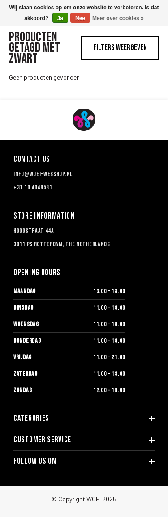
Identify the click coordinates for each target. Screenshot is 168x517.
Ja (60, 18)
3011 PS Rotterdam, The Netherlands (61, 244)
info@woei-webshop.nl (43, 174)
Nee (80, 18)
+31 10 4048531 (32, 187)
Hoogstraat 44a (33, 231)
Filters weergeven (120, 47)
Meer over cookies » (118, 18)
